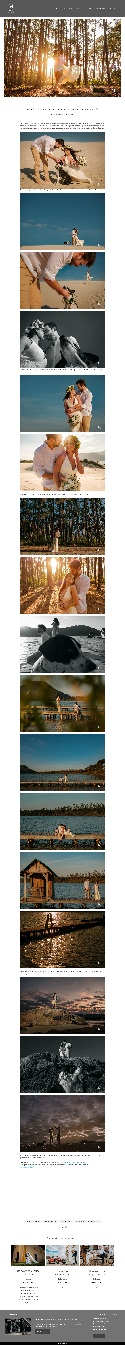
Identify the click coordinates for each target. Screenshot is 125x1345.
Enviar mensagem (100, 1319)
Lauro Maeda (101, 8)
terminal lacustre (93, 1221)
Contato (113, 8)
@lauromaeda (67, 1162)
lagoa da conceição (50, 1221)
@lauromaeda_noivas (78, 1162)
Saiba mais (42, 1331)
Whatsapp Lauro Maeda (27, 1167)
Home (58, 8)
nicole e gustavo (66, 1221)
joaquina (37, 1221)
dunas (28, 1221)
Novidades (68, 8)
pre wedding (80, 1221)
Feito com (62, 1343)
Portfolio (89, 8)
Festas (79, 8)
